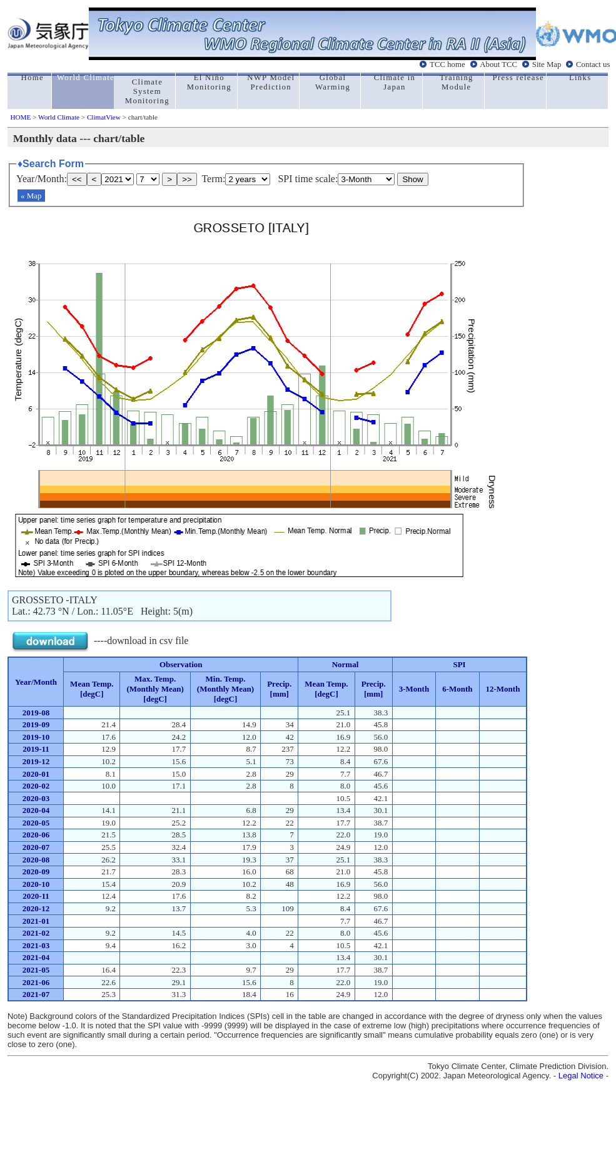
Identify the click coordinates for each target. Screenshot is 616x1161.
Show (412, 179)
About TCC (498, 64)
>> (187, 179)
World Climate (58, 117)
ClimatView (104, 117)
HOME (20, 117)
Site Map (547, 64)
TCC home (447, 64)
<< (77, 179)
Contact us (593, 64)
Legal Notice (580, 1075)
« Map (31, 195)
